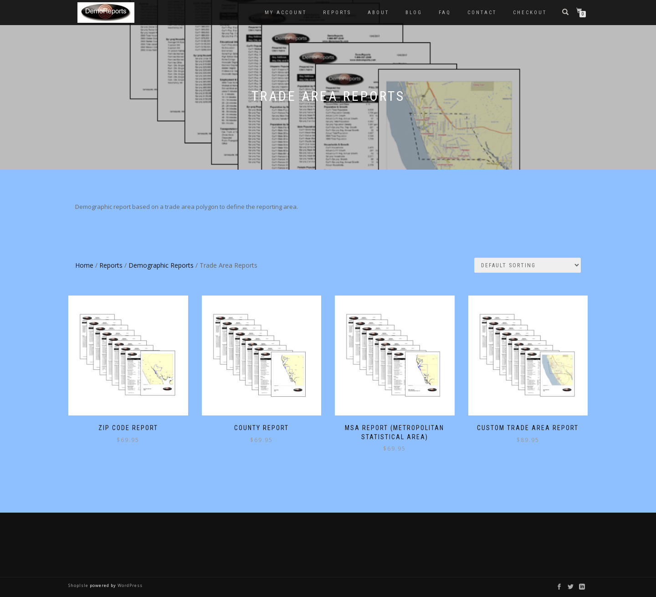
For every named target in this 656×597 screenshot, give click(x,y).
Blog (413, 13)
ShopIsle (79, 585)
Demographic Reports (161, 265)
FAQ (445, 13)
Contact (482, 13)
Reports (337, 13)
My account (286, 13)
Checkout (530, 13)
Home (84, 265)
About (378, 13)
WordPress (129, 585)
